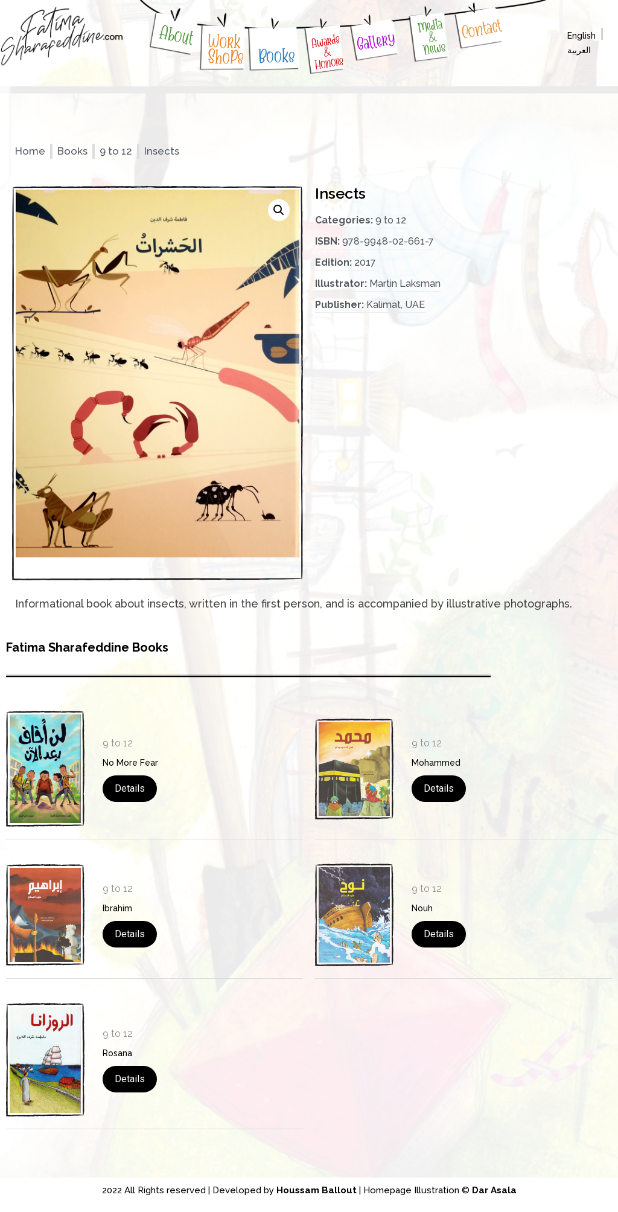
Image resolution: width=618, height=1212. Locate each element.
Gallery (376, 41)
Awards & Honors (327, 51)
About (176, 35)
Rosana (117, 1053)
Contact (481, 29)
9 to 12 (116, 151)
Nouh (422, 908)
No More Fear (130, 763)
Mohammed (436, 763)
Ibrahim (117, 908)
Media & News (431, 36)
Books (276, 56)
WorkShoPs (226, 49)
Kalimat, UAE (395, 304)
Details (130, 788)
